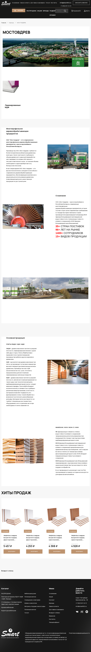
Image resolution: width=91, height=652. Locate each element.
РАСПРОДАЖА (31, 11)
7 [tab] (50, 319)
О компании (15, 3)
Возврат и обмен (54, 613)
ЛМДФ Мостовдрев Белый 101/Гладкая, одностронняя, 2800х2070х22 (10, 538)
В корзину (11, 551)
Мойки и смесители (31, 603)
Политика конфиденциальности (79, 633)
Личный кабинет (54, 622)
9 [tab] (55, 319)
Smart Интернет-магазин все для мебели (5, 3)
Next (82, 288)
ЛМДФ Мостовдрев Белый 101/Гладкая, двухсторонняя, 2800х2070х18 (55, 538)
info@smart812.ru (65, 3)
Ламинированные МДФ (11, 106)
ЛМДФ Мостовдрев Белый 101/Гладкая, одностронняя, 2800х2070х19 (78, 538)
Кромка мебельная (7, 607)
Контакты (54, 3)
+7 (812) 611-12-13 (66, 6)
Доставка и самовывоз (37, 3)
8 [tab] (52, 319)
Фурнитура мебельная (8, 611)
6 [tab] (47, 319)
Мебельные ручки (30, 593)
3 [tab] (40, 319)
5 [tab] (45, 319)
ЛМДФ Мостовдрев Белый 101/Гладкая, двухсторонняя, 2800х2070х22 (33, 538)
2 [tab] (37, 319)
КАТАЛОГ (20, 10)
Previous (8, 288)
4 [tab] (42, 319)
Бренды (51, 603)
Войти (88, 11)
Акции (51, 597)
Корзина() (77, 11)
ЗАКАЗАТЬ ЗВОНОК (81, 3)
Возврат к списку (7, 571)
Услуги (48, 3)
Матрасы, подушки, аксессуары (35, 606)
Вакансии (52, 616)
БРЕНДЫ (46, 11)
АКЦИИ (39, 11)
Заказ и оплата (25, 3)
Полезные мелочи (30, 597)
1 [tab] (35, 319)
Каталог (51, 600)
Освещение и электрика (32, 600)
